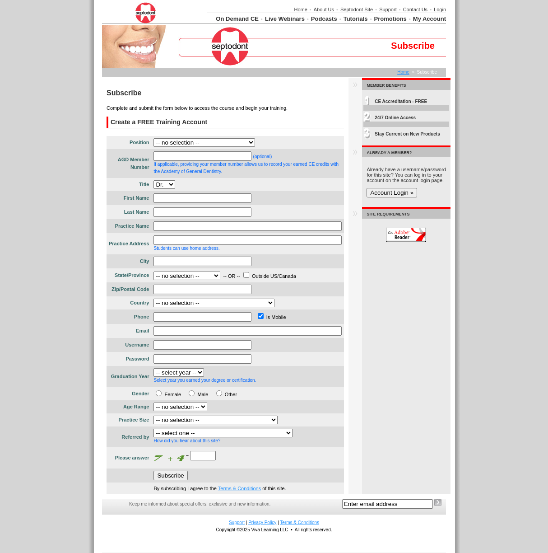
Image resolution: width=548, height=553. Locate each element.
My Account (429, 18)
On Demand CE (237, 18)
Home (300, 9)
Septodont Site (356, 9)
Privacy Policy (262, 522)
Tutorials (356, 18)
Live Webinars (285, 18)
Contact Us (415, 9)
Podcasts (324, 18)
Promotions (390, 18)
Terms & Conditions (239, 488)
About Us (324, 9)
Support (388, 9)
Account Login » (391, 192)
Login (440, 9)
